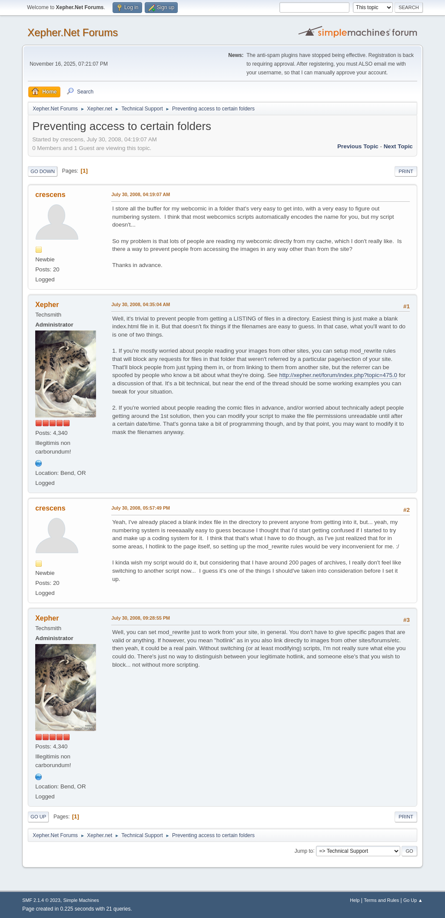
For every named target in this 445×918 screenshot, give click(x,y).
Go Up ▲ (413, 900)
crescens (50, 194)
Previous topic (358, 146)
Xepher (47, 304)
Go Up (38, 816)
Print (406, 171)
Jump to (304, 851)
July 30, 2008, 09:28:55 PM (140, 618)
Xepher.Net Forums (72, 32)
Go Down (42, 171)
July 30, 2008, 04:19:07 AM (140, 194)
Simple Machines (81, 900)
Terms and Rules (381, 900)
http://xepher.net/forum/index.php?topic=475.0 (338, 375)
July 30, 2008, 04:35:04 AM (140, 304)
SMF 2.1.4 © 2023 (41, 900)
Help (354, 900)
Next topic (398, 146)
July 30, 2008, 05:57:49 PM (140, 508)
